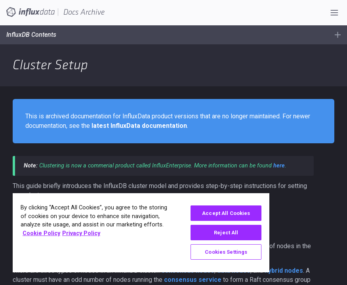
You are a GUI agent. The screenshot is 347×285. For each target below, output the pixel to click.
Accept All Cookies (226, 213)
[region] (141, 232)
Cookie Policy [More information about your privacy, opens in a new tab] (41, 233)
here (279, 165)
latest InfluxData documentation (139, 125)
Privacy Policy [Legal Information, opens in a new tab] (81, 233)
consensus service (192, 279)
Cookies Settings (226, 252)
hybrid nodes (284, 270)
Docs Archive (84, 12)
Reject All (226, 233)
